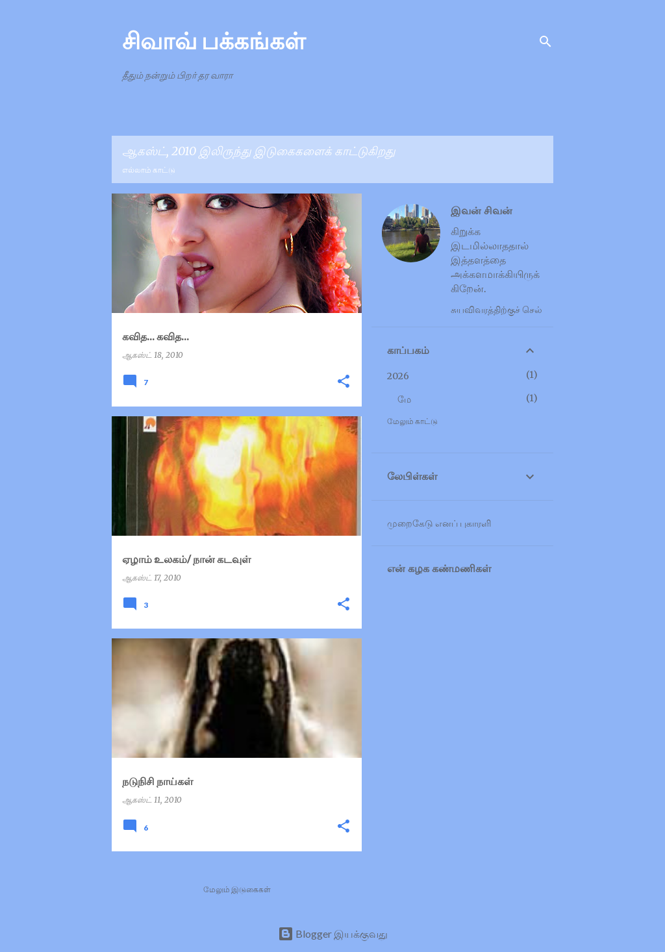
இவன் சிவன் (481, 210)
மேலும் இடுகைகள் (237, 889)
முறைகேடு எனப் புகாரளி (439, 523)
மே (404, 399)
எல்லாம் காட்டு (148, 170)
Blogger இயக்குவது (333, 933)
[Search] (545, 41)
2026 (398, 376)
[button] (343, 382)
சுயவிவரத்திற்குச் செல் (496, 309)
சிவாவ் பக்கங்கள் (213, 40)
